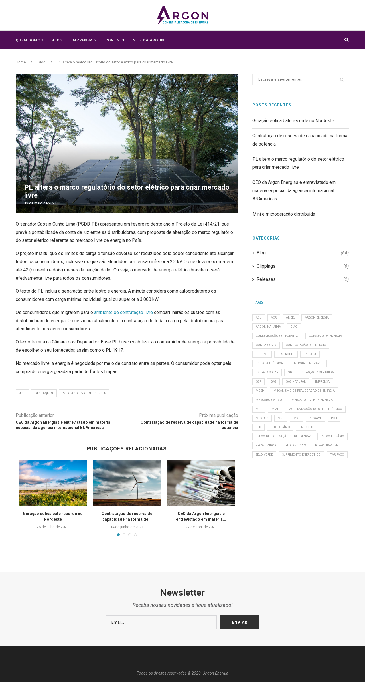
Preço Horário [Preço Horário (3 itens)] (268, 474)
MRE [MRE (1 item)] (259, 445)
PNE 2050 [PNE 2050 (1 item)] (294, 455)
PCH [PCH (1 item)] (315, 445)
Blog (57, 40)
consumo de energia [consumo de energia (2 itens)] (273, 347)
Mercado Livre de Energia (84, 393)
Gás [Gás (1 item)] (320, 386)
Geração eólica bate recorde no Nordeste (293, 120)
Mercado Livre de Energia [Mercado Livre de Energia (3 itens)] (314, 416)
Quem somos (29, 40)
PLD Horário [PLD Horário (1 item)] (266, 455)
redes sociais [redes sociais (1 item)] (267, 484)
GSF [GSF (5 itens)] (304, 386)
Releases (303, 279)
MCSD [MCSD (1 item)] (317, 396)
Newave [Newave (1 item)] (295, 445)
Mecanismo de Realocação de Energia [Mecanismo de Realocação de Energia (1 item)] (287, 406)
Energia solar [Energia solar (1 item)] (309, 377)
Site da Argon (148, 40)
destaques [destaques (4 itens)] (265, 367)
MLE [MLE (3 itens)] (259, 425)
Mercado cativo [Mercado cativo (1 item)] (269, 416)
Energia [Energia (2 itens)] (290, 367)
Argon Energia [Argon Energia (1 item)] (319, 318)
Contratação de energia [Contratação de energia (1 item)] (276, 357)
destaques (44, 393)
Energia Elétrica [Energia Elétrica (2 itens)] (321, 367)
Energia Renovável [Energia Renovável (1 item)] (271, 377)
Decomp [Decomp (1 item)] (314, 357)
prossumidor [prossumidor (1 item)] (302, 474)
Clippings (303, 266)
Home (21, 62)
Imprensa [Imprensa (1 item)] (295, 396)
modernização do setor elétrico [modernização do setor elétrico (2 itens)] (284, 435)
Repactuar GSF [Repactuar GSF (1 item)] (301, 484)
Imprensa (82, 40)
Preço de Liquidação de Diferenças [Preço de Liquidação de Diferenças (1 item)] (285, 464)
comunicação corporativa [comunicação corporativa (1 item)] (278, 338)
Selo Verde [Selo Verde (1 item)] (332, 484)
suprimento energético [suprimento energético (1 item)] (276, 494)
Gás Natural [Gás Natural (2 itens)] (266, 396)
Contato (114, 40)
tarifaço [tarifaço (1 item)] (313, 494)
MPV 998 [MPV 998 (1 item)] (328, 435)
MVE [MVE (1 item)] (276, 445)
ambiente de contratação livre (123, 312)
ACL (22, 393)
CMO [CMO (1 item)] (295, 328)
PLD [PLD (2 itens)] (331, 445)
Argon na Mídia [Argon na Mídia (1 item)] (269, 328)
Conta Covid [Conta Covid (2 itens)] (311, 347)
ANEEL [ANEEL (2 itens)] (292, 318)
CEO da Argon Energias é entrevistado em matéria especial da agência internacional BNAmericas (294, 191)
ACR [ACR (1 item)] (275, 318)
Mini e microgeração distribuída (283, 214)
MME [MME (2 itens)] (276, 425)
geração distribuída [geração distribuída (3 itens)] (273, 386)
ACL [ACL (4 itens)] (259, 318)
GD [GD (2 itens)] (333, 377)
